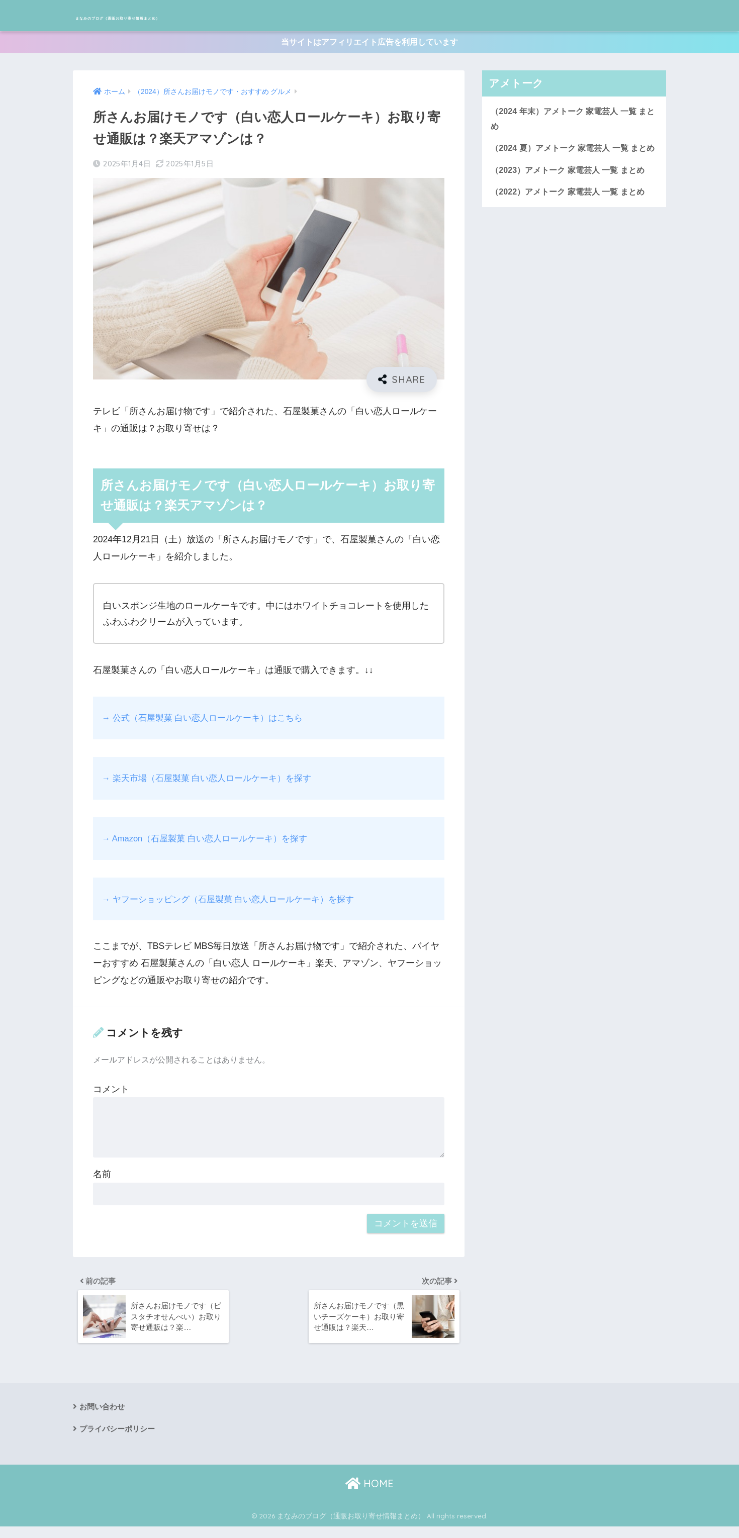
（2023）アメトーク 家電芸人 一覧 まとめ (572, 194)
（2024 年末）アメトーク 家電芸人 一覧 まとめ (574, 125)
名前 (102, 1180)
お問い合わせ (103, 1415)
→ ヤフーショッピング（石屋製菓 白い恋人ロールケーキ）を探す (235, 904)
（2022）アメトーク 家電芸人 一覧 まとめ (572, 217)
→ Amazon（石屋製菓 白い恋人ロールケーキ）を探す (211, 844)
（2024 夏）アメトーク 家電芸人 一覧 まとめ (574, 163)
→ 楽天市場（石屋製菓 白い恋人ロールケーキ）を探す (213, 783)
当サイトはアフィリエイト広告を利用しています (369, 45)
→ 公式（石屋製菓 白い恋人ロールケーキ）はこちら (208, 723)
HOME (369, 1495)
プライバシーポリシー (119, 1439)
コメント (111, 1094)
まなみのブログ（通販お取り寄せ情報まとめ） (205, 15)
